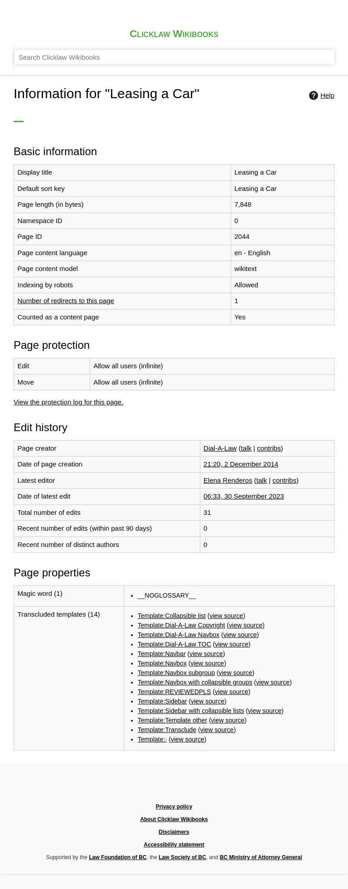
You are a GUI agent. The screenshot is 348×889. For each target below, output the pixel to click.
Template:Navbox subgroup (226, 657)
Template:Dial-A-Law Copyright (232, 596)
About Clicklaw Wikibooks (183, 829)
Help (325, 111)
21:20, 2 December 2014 (272, 424)
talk (278, 409)
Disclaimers (240, 829)
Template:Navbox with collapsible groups (247, 669)
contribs (301, 409)
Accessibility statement (292, 829)
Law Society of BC (252, 847)
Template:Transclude (216, 752)
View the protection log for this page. (147, 368)
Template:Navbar (210, 633)
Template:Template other (222, 740)
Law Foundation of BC (183, 847)
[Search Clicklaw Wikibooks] (266, 37)
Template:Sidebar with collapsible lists (242, 717)
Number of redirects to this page (143, 277)
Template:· (199, 764)
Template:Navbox (210, 645)
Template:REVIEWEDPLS (224, 692)
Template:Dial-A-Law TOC (224, 621)
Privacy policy (123, 829)
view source (282, 584)
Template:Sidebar (210, 704)
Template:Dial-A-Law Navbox (229, 609)
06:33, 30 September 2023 (275, 464)
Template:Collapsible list (221, 584)
